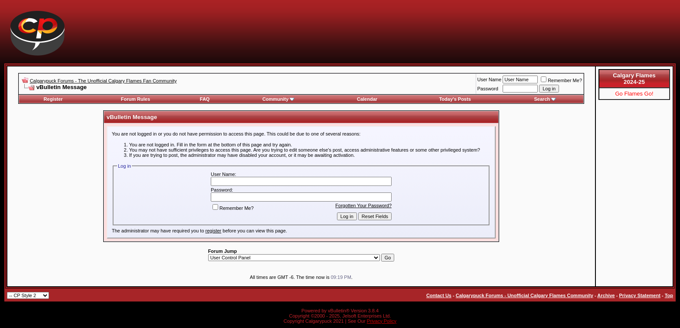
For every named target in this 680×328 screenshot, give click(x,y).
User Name (489, 79)
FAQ (205, 99)
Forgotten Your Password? (363, 205)
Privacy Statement (639, 295)
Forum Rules (135, 99)
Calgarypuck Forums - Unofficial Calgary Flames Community (524, 295)
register (214, 230)
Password (487, 88)
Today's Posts (455, 99)
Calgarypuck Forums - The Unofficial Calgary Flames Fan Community (103, 80)
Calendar (367, 99)
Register (53, 99)
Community (278, 99)
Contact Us (438, 295)
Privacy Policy (381, 321)
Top (669, 295)
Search (545, 99)
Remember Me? (561, 80)
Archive (606, 295)
